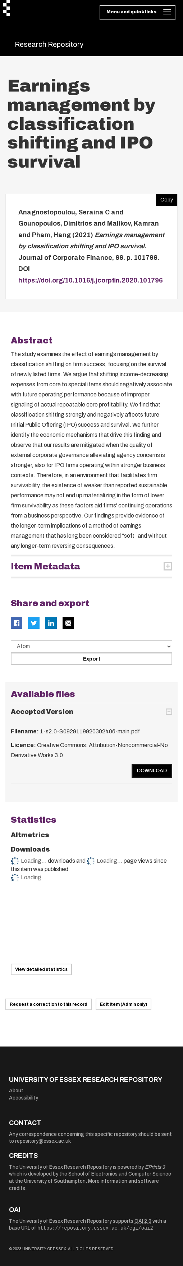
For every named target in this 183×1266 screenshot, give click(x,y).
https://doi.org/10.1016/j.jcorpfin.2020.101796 (90, 280)
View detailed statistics (41, 969)
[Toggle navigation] (137, 12)
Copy (164, 198)
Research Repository (49, 44)
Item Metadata (45, 566)
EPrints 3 (155, 1167)
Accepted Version (42, 711)
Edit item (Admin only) (123, 1004)
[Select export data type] (91, 646)
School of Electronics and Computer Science (119, 1174)
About (16, 1090)
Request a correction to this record (48, 1004)
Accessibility (23, 1098)
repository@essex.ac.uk (43, 1141)
